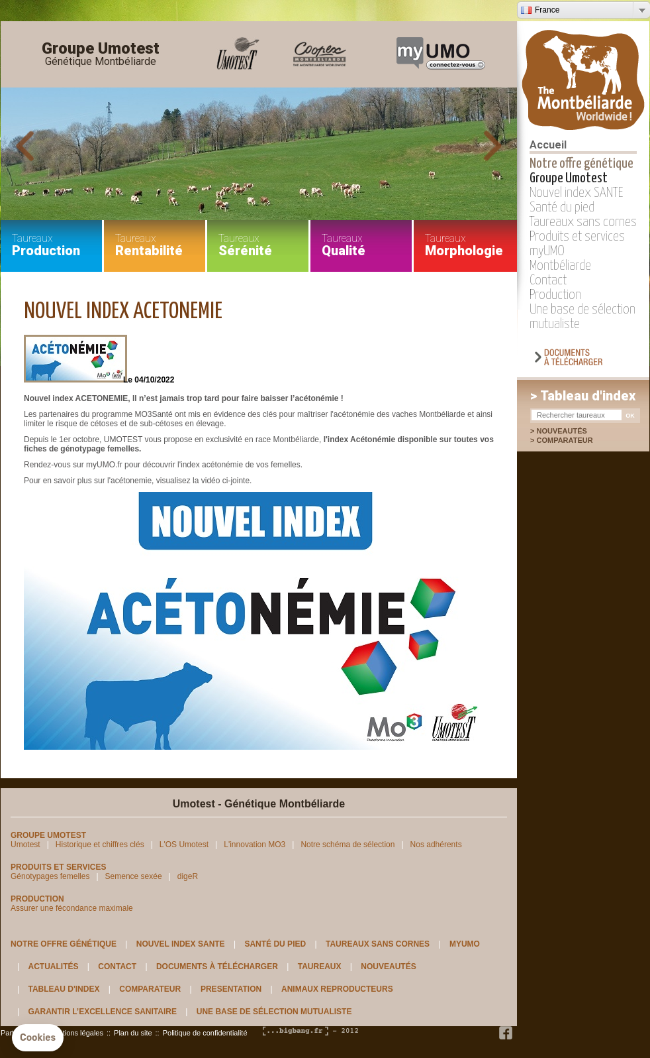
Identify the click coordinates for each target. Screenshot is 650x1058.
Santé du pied (562, 207)
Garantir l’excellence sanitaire (102, 1011)
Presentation (231, 989)
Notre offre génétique (581, 163)
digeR (187, 876)
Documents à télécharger (217, 966)
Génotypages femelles (50, 876)
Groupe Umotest (101, 54)
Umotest (25, 844)
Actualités (53, 966)
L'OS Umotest (184, 844)
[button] (38, 1038)
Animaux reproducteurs (337, 989)
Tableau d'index (63, 989)
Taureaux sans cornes (583, 222)
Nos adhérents (436, 844)
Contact (548, 280)
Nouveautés (561, 431)
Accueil (548, 145)
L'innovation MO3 (254, 844)
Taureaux (320, 966)
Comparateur (571, 440)
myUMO (547, 251)
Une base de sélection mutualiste (274, 1011)
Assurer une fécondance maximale (72, 908)
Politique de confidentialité (205, 1033)
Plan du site (133, 1033)
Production (555, 295)
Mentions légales (75, 1033)
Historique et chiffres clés (100, 844)
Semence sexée (133, 876)
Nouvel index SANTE (577, 193)
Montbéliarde (560, 265)
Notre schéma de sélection (348, 844)
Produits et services (577, 236)
